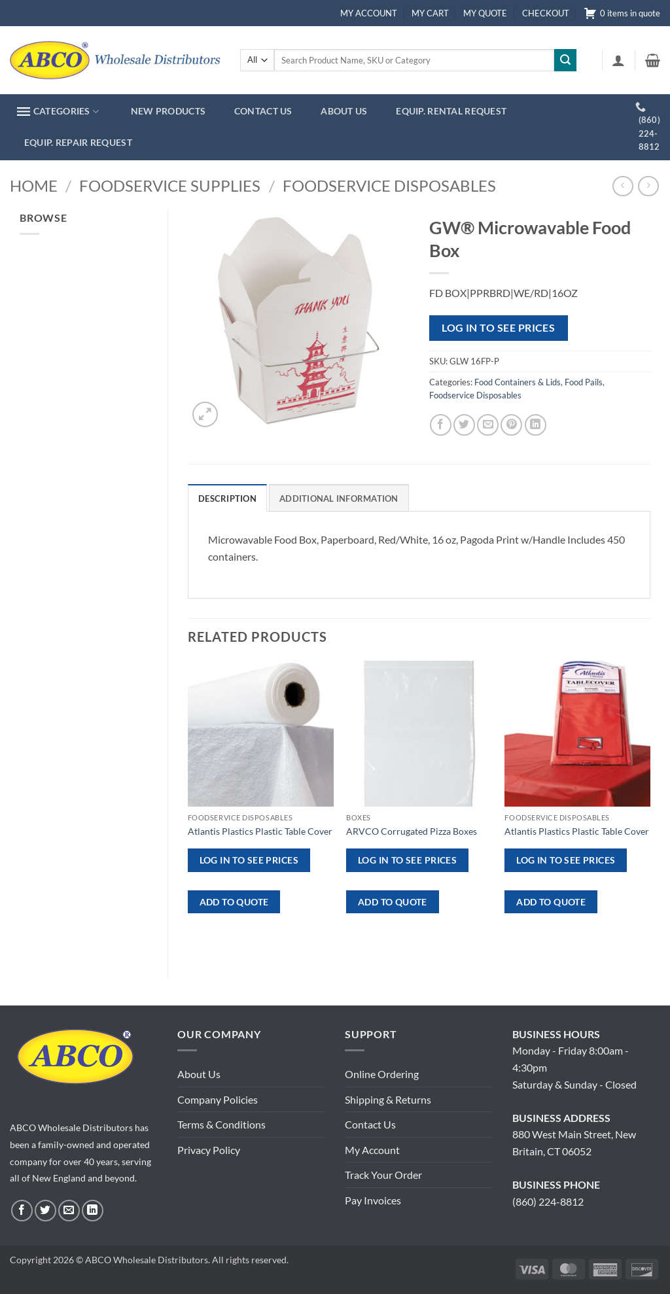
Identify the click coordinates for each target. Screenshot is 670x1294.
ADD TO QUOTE (234, 901)
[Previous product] (648, 186)
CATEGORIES (58, 111)
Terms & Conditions (221, 1124)
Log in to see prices (498, 328)
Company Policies (217, 1099)
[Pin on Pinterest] (511, 425)
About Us (198, 1074)
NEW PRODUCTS (168, 110)
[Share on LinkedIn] (535, 425)
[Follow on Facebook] (22, 1210)
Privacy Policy (208, 1150)
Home (34, 185)
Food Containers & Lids (517, 382)
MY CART (430, 13)
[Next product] (622, 186)
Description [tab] (227, 498)
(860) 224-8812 (548, 1201)
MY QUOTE (485, 13)
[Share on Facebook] (440, 425)
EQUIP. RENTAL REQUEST (451, 110)
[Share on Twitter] (464, 425)
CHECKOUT (545, 13)
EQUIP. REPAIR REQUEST (78, 142)
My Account (372, 1150)
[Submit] (565, 60)
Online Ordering (382, 1074)
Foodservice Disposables (389, 185)
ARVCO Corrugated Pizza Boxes (411, 831)
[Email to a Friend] (488, 425)
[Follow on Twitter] (45, 1210)
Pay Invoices (373, 1200)
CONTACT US (263, 110)
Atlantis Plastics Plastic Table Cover (260, 831)
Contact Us (370, 1124)
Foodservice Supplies (169, 185)
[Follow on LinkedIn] (92, 1210)
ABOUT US (344, 110)
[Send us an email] (69, 1210)
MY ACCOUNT (368, 13)
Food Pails (584, 382)
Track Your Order (383, 1174)
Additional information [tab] (338, 498)
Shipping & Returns (388, 1099)
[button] (618, 60)
